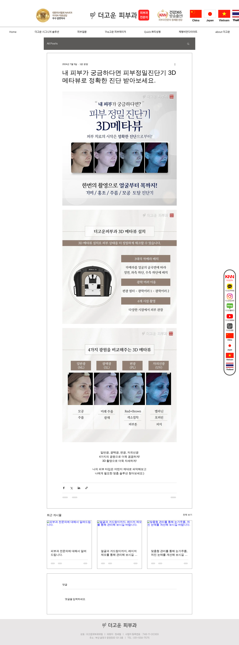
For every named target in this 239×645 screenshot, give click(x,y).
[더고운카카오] (229, 287)
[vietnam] (229, 356)
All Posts (52, 43)
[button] (46, 32)
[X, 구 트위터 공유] (71, 487)
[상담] (229, 327)
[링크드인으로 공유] (78, 487)
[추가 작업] (175, 64)
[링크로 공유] (86, 487)
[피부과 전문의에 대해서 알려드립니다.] (69, 533)
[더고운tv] (229, 277)
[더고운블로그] (229, 307)
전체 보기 (187, 514)
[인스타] (229, 297)
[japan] (229, 346)
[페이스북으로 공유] (63, 487)
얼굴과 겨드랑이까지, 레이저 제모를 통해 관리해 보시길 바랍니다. (119, 553)
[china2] (229, 337)
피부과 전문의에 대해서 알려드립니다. (68, 553)
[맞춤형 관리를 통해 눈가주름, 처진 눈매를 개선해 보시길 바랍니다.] (169, 533)
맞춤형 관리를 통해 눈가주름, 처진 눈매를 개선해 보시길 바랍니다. (169, 553)
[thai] (229, 366)
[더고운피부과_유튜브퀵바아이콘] (229, 317)
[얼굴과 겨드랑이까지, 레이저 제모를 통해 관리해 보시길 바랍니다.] (119, 533)
